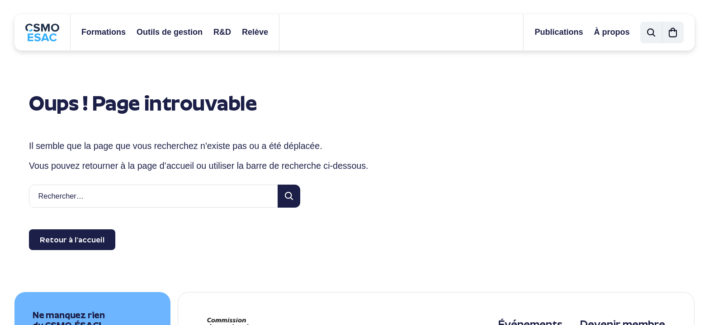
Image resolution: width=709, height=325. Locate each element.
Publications (558, 32)
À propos (611, 32)
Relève (255, 32)
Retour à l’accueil (72, 239)
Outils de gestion (170, 32)
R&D (222, 32)
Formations (103, 32)
